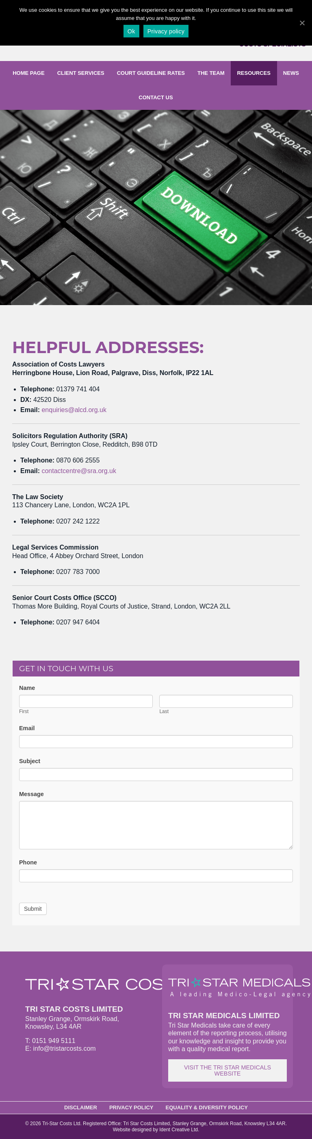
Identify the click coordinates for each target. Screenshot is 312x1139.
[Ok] (302, 23)
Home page (29, 73)
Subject (29, 761)
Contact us (156, 97)
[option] (156, 207)
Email (27, 728)
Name (27, 688)
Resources (253, 73)
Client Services (80, 73)
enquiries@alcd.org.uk (73, 409)
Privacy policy (165, 31)
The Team (210, 73)
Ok (131, 31)
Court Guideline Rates (151, 73)
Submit (33, 909)
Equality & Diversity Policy (207, 1107)
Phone (28, 862)
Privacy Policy (131, 1107)
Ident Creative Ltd (178, 1129)
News (291, 73)
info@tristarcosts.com (64, 1048)
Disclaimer (80, 1107)
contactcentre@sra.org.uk (78, 470)
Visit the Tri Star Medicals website (227, 1070)
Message (31, 794)
